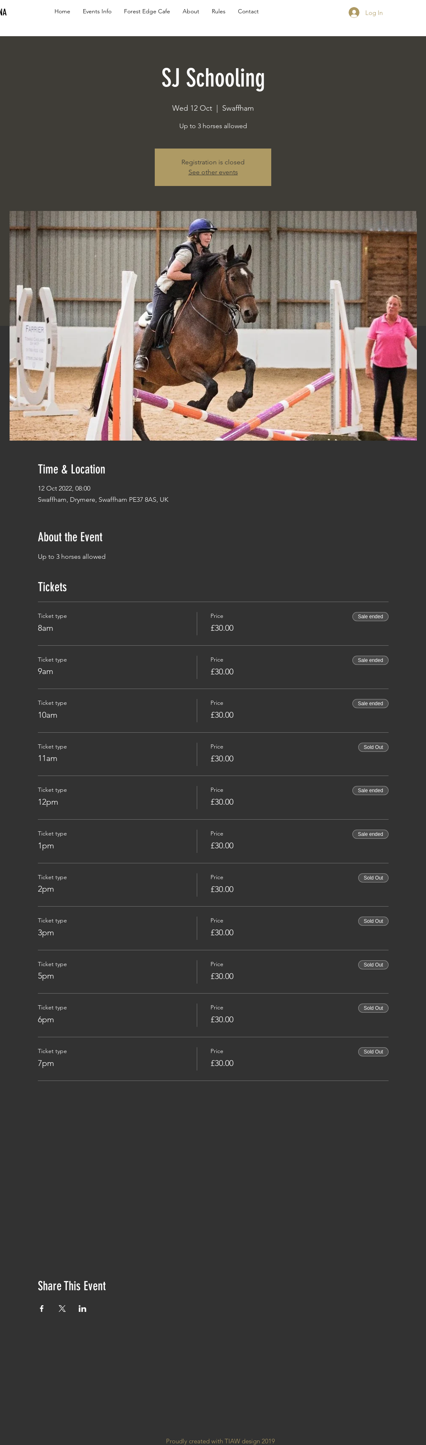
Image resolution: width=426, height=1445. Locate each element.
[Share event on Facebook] (42, 1308)
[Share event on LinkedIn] (83, 1308)
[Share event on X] (62, 1308)
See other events (213, 172)
